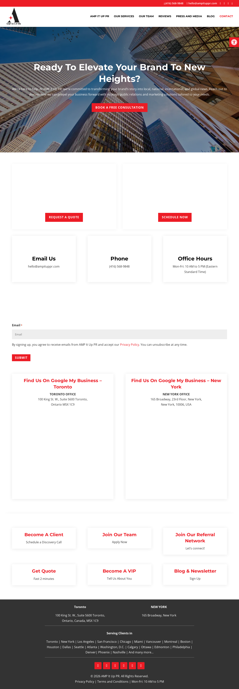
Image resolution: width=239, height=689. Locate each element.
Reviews (165, 16)
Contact (226, 16)
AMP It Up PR (99, 16)
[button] (234, 42)
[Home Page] (13, 16)
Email (17, 325)
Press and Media (189, 16)
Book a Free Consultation (119, 107)
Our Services (124, 16)
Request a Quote (64, 217)
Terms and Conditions (112, 681)
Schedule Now (175, 217)
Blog (211, 16)
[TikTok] (232, 3)
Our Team (146, 16)
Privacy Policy (129, 345)
